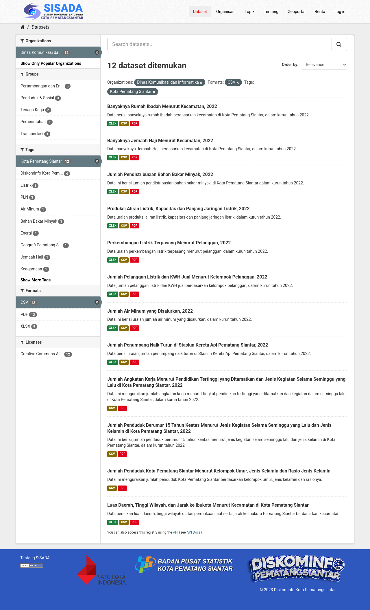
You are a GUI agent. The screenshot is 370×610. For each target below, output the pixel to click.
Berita (320, 11)
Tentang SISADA (35, 558)
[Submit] (339, 44)
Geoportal (296, 11)
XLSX (112, 123)
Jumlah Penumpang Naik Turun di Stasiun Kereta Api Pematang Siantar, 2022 (187, 345)
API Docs (194, 532)
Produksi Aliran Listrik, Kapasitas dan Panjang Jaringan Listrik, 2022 (178, 208)
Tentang (271, 11)
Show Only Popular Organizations (51, 63)
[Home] (22, 27)
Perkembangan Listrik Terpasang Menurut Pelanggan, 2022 (169, 243)
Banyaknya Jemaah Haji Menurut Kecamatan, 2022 (160, 140)
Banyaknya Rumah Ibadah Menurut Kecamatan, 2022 (162, 106)
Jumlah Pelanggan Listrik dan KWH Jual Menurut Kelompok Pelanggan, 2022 (187, 277)
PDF (134, 123)
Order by (289, 64)
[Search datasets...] (219, 44)
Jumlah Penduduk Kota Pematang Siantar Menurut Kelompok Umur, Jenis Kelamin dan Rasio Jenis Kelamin (218, 471)
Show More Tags (36, 280)
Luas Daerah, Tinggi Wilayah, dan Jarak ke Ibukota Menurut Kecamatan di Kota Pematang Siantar (208, 505)
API (175, 532)
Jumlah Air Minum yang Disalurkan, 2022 (150, 311)
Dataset (200, 11)
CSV (124, 123)
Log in (339, 11)
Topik (249, 11)
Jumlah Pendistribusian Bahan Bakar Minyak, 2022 (160, 174)
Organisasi (225, 11)
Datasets (40, 27)
